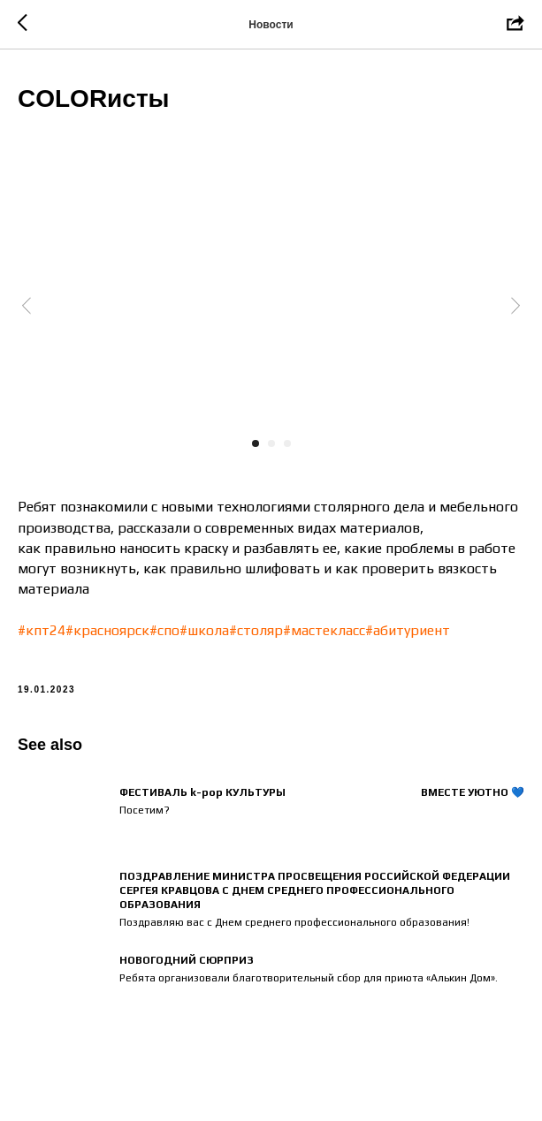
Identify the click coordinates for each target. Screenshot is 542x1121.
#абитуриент (407, 630)
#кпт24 (41, 630)
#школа (204, 630)
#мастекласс (324, 630)
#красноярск (107, 630)
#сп (160, 630)
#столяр (256, 630)
